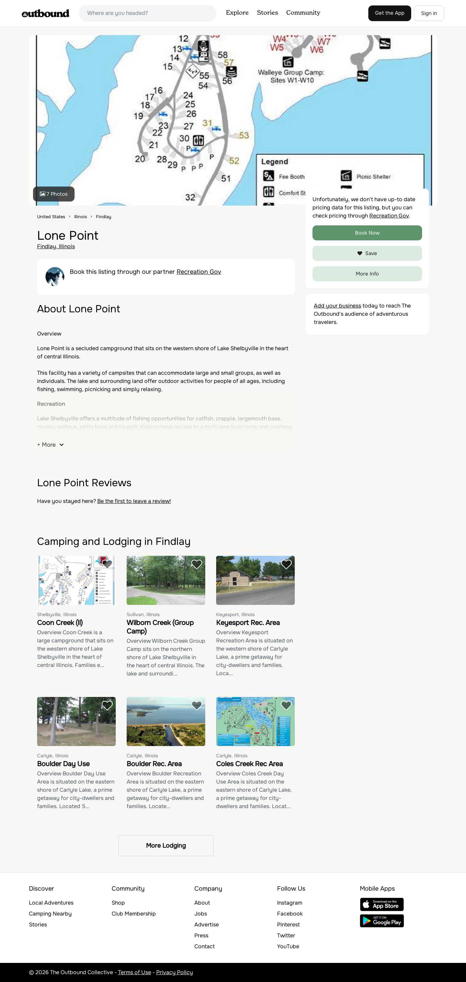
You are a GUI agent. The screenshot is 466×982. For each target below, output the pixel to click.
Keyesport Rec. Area (248, 623)
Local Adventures (51, 902)
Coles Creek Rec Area (249, 764)
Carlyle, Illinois (52, 756)
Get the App (389, 13)
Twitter (286, 935)
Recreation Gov (199, 272)
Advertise (206, 924)
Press (201, 935)
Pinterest (288, 924)
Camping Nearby (50, 913)
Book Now (367, 232)
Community (303, 13)
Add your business (337, 305)
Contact (204, 946)
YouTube (288, 946)
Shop (118, 902)
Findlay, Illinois (56, 246)
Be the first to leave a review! (134, 501)
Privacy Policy (174, 972)
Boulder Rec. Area (154, 764)
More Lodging (166, 845)
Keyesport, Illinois (235, 614)
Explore (237, 13)
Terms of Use (134, 972)
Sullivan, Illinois (143, 614)
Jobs (200, 913)
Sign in (429, 13)
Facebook (290, 913)
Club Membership (134, 913)
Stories (267, 13)
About (202, 902)
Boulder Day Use (63, 764)
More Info (367, 273)
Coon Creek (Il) (60, 623)
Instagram (289, 902)
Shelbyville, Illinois (57, 614)
